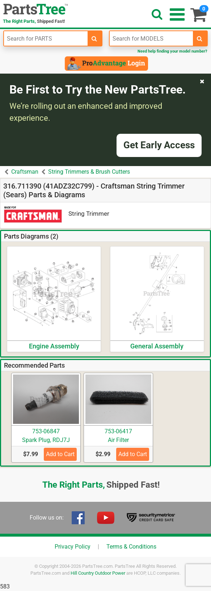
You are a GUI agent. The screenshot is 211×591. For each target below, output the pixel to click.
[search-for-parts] (94, 38)
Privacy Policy (72, 546)
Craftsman (24, 171)
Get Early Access (159, 145)
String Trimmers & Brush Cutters (89, 171)
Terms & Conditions (131, 546)
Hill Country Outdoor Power (98, 573)
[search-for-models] (200, 38)
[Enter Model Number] (151, 38)
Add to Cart (60, 454)
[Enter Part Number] (46, 38)
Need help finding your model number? (172, 51)
